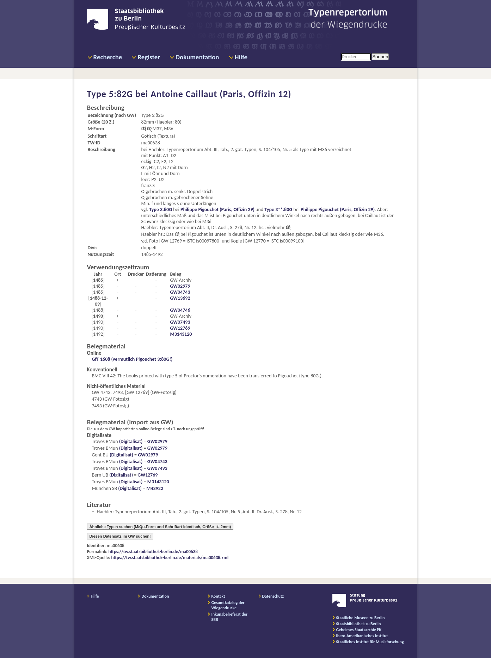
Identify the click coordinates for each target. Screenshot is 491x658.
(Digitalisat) (130, 441)
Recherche (107, 57)
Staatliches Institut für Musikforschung (370, 641)
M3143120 (181, 334)
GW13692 (180, 298)
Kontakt (218, 596)
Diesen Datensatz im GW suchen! (120, 536)
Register (148, 57)
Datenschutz (273, 596)
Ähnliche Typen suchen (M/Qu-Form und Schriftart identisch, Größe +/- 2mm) (160, 527)
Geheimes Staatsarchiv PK (359, 629)
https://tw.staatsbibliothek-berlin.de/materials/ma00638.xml (170, 557)
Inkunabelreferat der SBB (229, 617)
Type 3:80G (160, 210)
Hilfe (241, 57)
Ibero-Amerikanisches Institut (362, 635)
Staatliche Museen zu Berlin (360, 617)
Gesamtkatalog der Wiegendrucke (228, 605)
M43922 (154, 488)
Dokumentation (197, 57)
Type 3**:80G (278, 210)
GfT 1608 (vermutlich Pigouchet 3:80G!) (132, 359)
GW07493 (180, 322)
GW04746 (180, 310)
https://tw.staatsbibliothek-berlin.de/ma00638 (153, 551)
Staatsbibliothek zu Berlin (358, 623)
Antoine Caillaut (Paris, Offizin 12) (221, 94)
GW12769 (180, 328)
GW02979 (180, 286)
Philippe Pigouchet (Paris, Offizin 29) (217, 210)
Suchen (380, 56)
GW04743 (180, 292)
